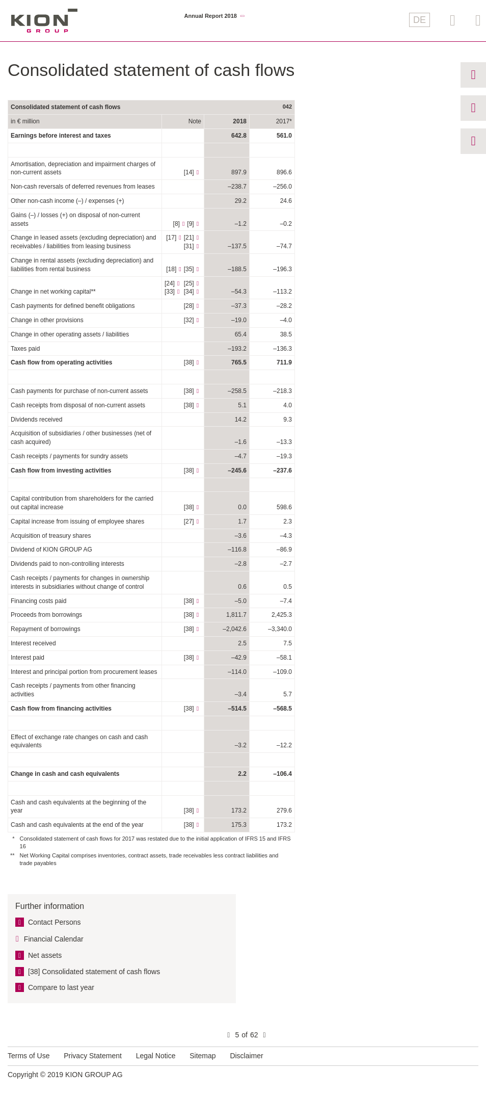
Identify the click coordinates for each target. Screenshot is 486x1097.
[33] (170, 291)
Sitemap (202, 1056)
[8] (176, 223)
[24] (170, 283)
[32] (189, 320)
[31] (189, 246)
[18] (171, 269)
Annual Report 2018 (210, 16)
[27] (189, 521)
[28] (189, 305)
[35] (189, 269)
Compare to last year (61, 987)
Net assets (45, 955)
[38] (189, 362)
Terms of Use (28, 1056)
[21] (189, 237)
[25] (189, 283)
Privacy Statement (93, 1056)
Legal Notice (156, 1056)
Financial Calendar (54, 939)
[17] (171, 237)
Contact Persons (54, 922)
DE (419, 20)
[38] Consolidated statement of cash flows (94, 972)
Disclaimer (246, 1056)
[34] (189, 291)
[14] (189, 172)
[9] (190, 223)
